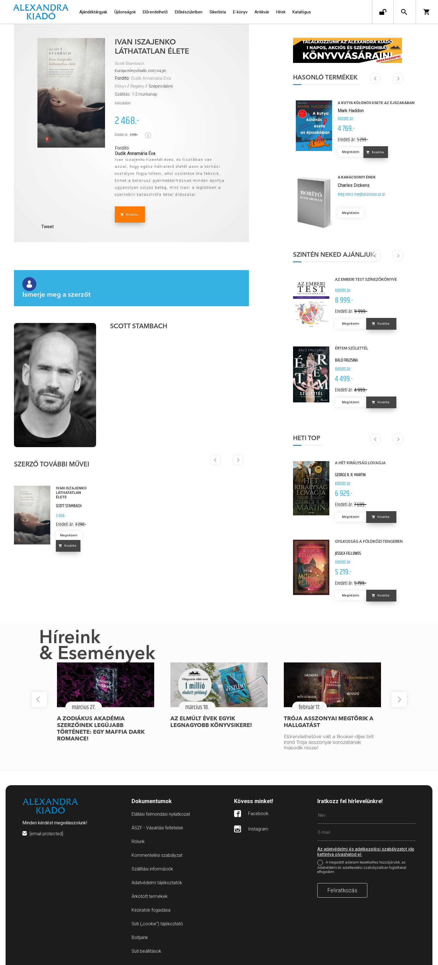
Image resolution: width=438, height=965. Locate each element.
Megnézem (68, 535)
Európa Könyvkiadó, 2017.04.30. (141, 71)
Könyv (120, 86)
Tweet (47, 226)
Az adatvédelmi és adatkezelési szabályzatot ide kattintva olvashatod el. (365, 851)
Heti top (307, 438)
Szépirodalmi (161, 86)
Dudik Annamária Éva (151, 78)
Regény (137, 86)
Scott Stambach (129, 64)
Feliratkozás (342, 890)
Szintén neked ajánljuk (334, 255)
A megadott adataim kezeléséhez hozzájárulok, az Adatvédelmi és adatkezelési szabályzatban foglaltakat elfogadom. (361, 867)
